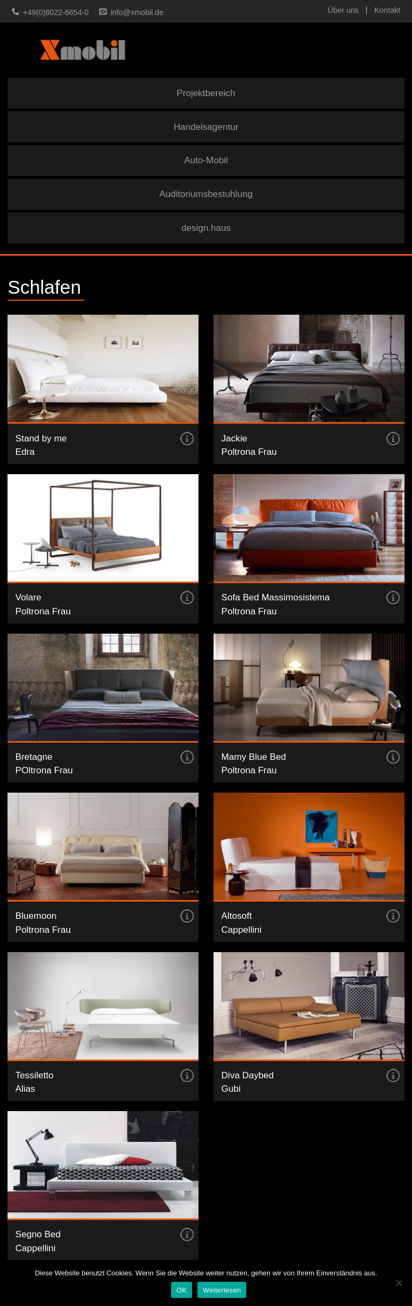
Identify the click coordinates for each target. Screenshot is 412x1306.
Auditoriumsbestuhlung (206, 194)
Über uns (343, 10)
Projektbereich (205, 93)
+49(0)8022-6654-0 (56, 12)
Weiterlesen (222, 1290)
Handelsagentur (206, 127)
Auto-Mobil (206, 160)
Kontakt (387, 10)
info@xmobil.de (137, 12)
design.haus (206, 228)
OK (181, 1290)
